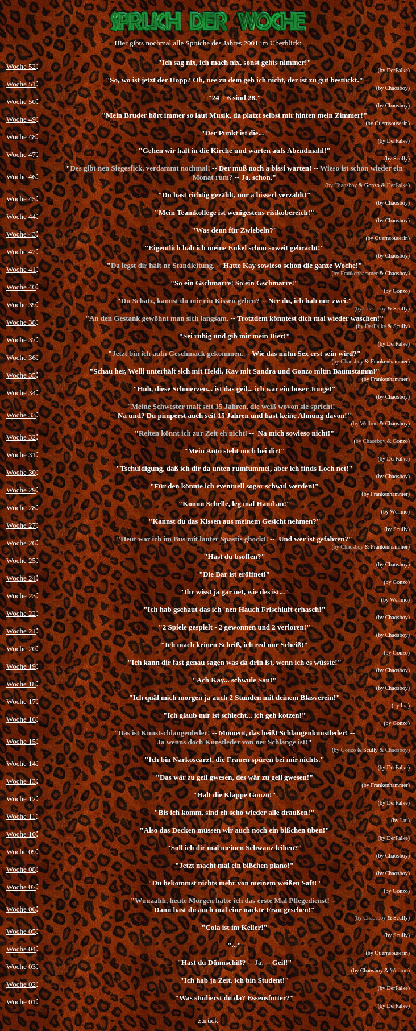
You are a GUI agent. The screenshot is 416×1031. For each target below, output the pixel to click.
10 (32, 834)
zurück (208, 1020)
